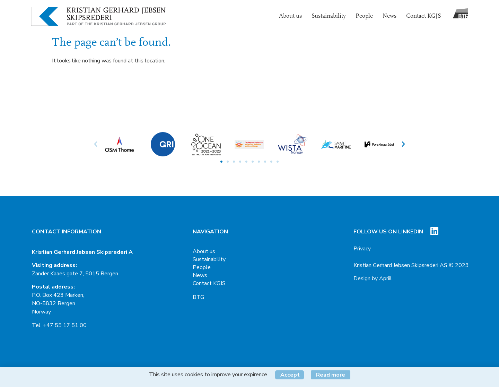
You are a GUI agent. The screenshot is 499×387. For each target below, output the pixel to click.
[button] (221, 162)
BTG (198, 297)
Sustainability (329, 16)
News (389, 16)
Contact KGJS (423, 16)
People (364, 16)
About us (290, 16)
